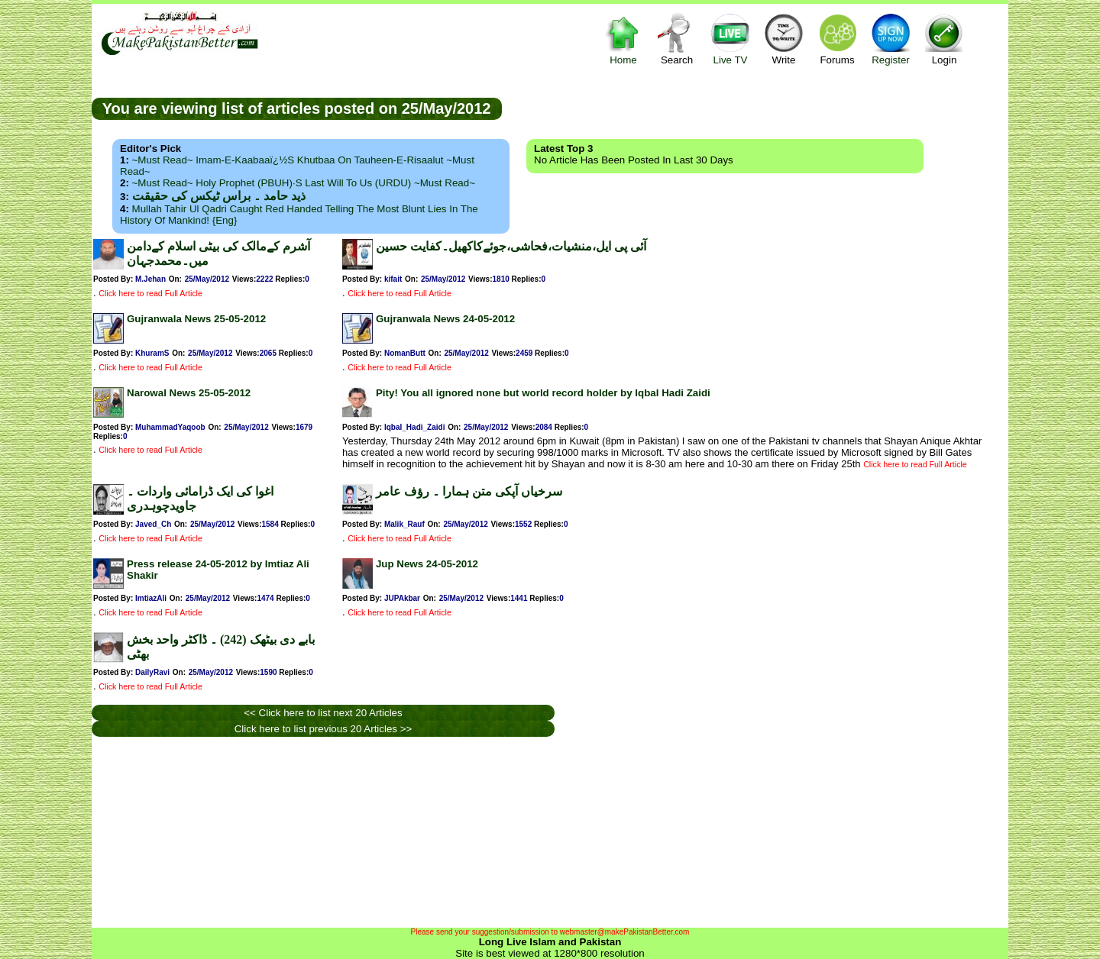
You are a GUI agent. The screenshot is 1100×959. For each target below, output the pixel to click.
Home (623, 38)
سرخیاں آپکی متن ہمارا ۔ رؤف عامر (469, 491)
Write (784, 38)
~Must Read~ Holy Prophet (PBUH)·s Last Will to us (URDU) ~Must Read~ (303, 183)
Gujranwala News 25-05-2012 (196, 319)
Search (677, 38)
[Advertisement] (754, 108)
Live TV (730, 38)
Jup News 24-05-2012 (427, 564)
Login (944, 38)
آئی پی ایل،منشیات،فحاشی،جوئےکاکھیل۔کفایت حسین (511, 246)
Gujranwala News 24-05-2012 (445, 319)
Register (891, 38)
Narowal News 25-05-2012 (189, 393)
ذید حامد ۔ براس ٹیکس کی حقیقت (219, 195)
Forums (837, 38)
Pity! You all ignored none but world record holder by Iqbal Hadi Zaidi (543, 393)
